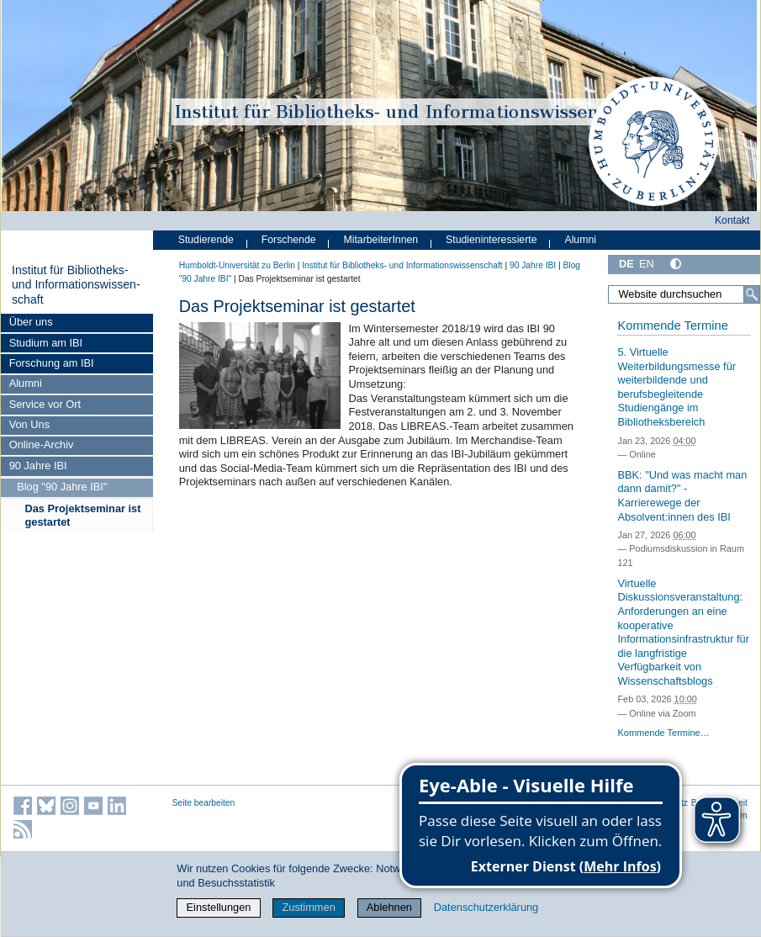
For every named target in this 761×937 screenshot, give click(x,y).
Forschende (289, 240)
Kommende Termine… (663, 733)
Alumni (25, 383)
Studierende (206, 240)
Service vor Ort (45, 404)
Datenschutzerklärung (486, 907)
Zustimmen (308, 907)
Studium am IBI (45, 342)
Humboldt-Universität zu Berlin (237, 265)
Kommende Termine (672, 325)
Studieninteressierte (491, 240)
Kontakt (732, 220)
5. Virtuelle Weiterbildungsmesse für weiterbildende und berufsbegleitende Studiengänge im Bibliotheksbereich (676, 387)
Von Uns (29, 424)
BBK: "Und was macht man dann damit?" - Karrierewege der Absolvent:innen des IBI (682, 495)
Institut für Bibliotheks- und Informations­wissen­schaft (76, 284)
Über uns (31, 321)
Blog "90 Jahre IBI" (62, 486)
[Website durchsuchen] (684, 294)
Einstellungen (219, 907)
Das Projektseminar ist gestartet (83, 515)
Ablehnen (389, 907)
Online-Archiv (41, 444)
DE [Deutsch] (626, 263)
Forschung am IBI (51, 363)
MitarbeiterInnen (381, 240)
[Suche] (751, 294)
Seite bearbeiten (203, 802)
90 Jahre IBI (38, 465)
